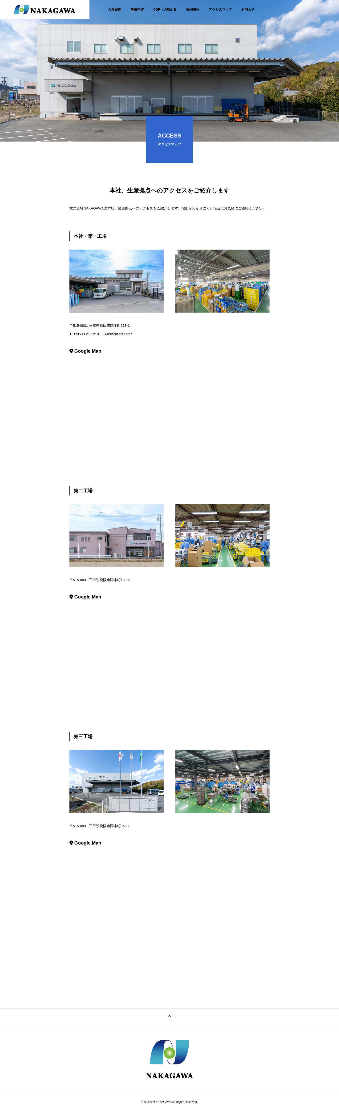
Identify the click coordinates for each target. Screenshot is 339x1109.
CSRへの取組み (165, 9)
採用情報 (192, 9)
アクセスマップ (220, 9)
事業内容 (137, 9)
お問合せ (247, 9)
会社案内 (114, 9)
